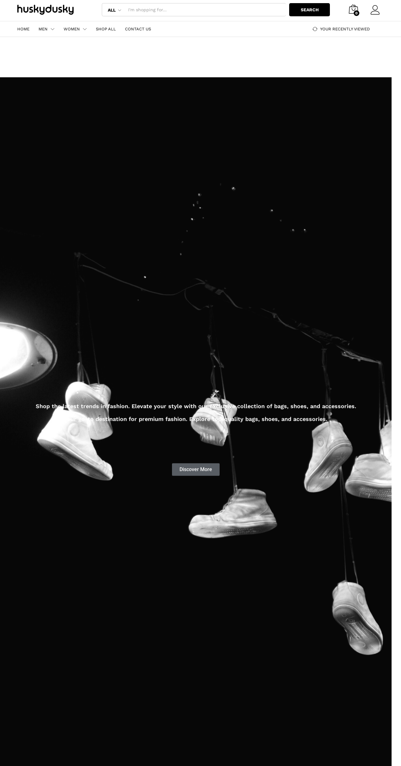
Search (310, 9)
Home (23, 29)
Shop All (106, 29)
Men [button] (43, 29)
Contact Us (138, 29)
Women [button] (72, 29)
